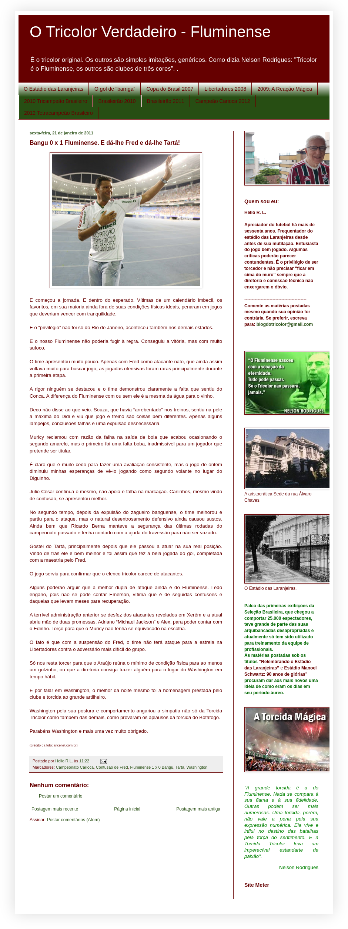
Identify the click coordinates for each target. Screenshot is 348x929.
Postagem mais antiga (198, 809)
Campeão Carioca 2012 (222, 101)
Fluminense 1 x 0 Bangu (151, 767)
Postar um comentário (60, 796)
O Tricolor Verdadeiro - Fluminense (150, 31)
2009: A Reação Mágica (284, 89)
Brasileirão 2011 (165, 101)
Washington (197, 767)
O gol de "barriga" (114, 89)
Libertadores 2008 (225, 89)
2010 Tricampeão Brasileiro (55, 101)
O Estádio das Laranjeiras (53, 89)
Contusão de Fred (112, 767)
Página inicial (127, 809)
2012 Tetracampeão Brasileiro (58, 113)
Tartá (179, 767)
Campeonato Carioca (75, 767)
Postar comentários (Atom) (73, 819)
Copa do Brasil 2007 (169, 89)
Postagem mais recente (54, 809)
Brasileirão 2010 (116, 101)
